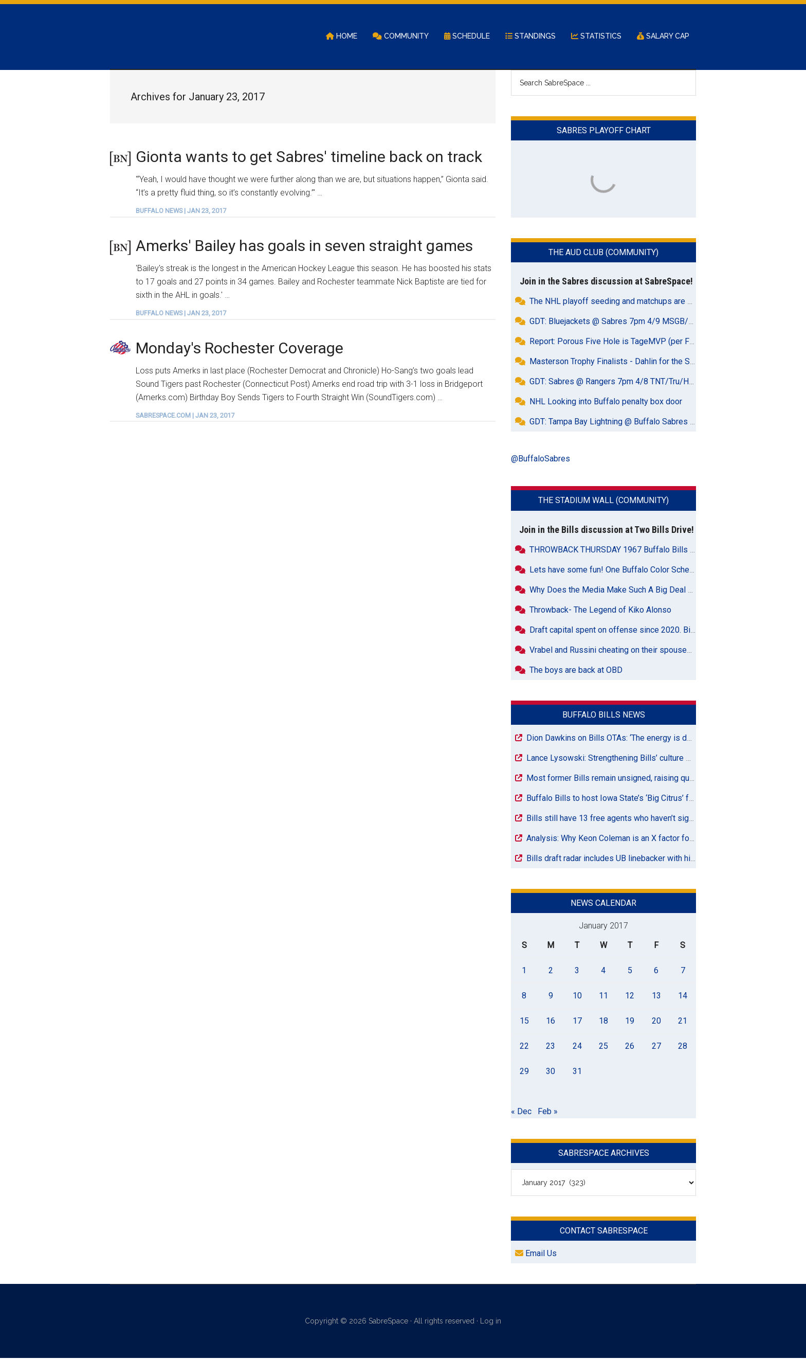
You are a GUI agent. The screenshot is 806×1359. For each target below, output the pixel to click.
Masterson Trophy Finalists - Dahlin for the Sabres (619, 362)
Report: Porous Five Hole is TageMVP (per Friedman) (625, 342)
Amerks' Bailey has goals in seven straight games (304, 246)
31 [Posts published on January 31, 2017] (577, 1072)
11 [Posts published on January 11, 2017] (603, 996)
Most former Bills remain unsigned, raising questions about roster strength (660, 778)
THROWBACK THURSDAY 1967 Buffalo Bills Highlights (627, 550)
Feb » (548, 1112)
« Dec (521, 1112)
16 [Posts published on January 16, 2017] (550, 1021)
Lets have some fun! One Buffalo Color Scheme (615, 570)
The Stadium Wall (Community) (603, 501)
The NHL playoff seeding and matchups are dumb (618, 302)
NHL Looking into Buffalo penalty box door (605, 402)
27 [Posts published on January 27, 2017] (656, 1046)
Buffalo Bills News (603, 715)
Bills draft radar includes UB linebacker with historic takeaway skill (645, 859)
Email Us (536, 1254)
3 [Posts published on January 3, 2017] (577, 971)
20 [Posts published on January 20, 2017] (656, 1021)
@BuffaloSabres (540, 459)
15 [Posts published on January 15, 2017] (524, 1021)
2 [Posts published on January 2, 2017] (550, 971)
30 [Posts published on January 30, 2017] (550, 1072)
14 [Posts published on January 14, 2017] (682, 996)
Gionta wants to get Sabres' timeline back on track (309, 157)
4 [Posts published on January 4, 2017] (603, 971)
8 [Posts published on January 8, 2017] (524, 996)
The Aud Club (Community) (603, 253)
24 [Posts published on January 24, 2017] (577, 1046)
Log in (490, 1322)
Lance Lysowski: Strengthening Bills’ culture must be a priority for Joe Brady (662, 758)
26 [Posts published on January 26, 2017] (629, 1046)
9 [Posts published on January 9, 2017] (550, 996)
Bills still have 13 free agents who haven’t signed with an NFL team (646, 819)
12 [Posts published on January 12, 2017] (629, 996)
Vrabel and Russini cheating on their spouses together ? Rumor (642, 650)
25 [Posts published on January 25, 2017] (603, 1046)
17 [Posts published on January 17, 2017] (577, 1021)
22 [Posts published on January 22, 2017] (524, 1046)
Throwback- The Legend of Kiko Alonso (600, 610)
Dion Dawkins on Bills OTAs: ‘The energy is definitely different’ (638, 738)
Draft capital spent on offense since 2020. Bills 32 (619, 630)
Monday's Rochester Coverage (239, 348)
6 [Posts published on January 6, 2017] (656, 971)
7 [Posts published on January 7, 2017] (683, 971)
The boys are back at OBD (575, 670)
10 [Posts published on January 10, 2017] (577, 996)
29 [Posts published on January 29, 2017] (524, 1072)
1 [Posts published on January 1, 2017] (524, 971)
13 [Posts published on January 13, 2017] (656, 996)
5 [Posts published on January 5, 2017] (630, 971)
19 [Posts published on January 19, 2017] (629, 1021)
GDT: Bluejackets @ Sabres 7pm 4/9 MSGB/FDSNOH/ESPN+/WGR (650, 322)
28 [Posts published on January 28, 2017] (682, 1046)
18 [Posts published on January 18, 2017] (603, 1021)
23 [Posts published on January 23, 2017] (550, 1046)
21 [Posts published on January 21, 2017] (682, 1021)
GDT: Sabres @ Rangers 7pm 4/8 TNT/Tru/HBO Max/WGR (633, 382)
